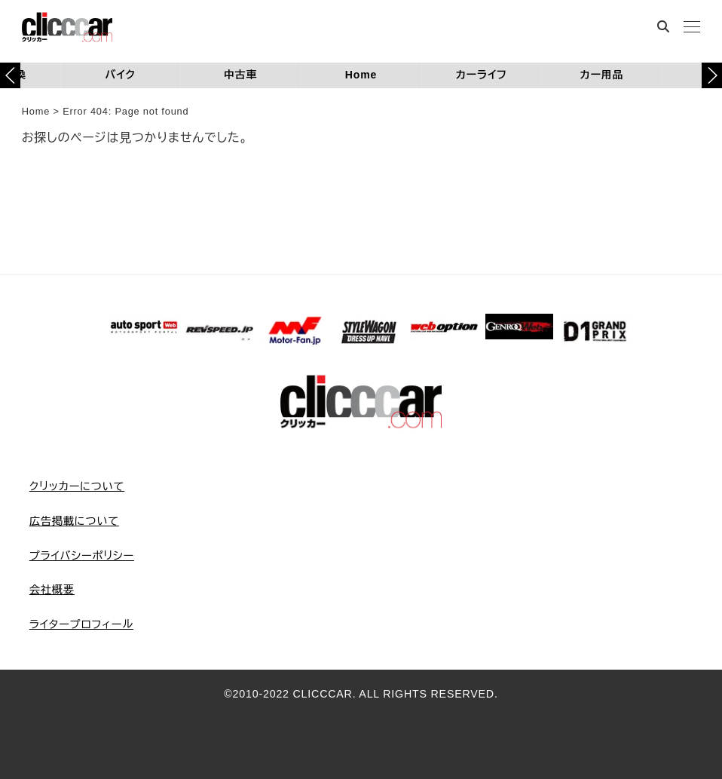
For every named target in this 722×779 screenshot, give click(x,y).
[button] (712, 75)
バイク (121, 75)
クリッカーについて (76, 486)
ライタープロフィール (81, 624)
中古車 (240, 75)
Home (361, 75)
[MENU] (692, 28)
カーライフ (480, 75)
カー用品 (601, 75)
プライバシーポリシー (81, 556)
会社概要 (52, 590)
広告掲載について (74, 521)
